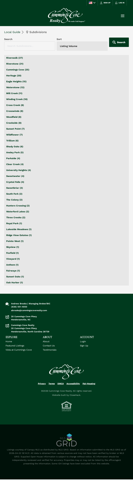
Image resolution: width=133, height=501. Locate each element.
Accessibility (73, 383)
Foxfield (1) (12, 253)
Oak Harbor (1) (14, 282)
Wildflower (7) (14, 134)
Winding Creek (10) (17, 99)
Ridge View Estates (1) (19, 235)
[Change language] (92, 3)
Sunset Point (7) (15, 128)
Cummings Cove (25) (17, 69)
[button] (119, 42)
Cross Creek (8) (15, 105)
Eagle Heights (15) (16, 81)
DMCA (60, 383)
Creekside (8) (13, 123)
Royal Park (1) (14, 223)
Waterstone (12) (15, 87)
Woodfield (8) (13, 117)
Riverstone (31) (14, 63)
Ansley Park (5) (15, 152)
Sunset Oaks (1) (15, 276)
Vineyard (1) (13, 259)
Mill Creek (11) (14, 93)
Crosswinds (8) (14, 111)
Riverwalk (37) (14, 58)
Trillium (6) (12, 140)
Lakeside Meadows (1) (19, 229)
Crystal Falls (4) (15, 182)
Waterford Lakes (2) (17, 211)
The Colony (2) (14, 199)
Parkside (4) (13, 158)
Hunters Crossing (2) (18, 205)
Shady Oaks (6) (14, 146)
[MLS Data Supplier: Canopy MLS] (66, 440)
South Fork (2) (14, 194)
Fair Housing (89, 383)
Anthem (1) (12, 264)
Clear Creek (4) (15, 164)
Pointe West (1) (15, 241)
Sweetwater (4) (15, 176)
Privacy (42, 383)
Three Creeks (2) (15, 217)
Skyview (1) (12, 247)
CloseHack (75, 395)
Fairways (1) (13, 270)
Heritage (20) (13, 75)
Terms (51, 383)
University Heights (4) (18, 170)
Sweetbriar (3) (14, 188)
